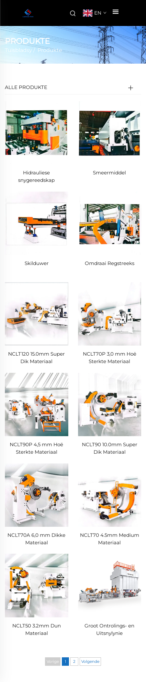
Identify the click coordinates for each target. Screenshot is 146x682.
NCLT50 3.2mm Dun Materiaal (36, 629)
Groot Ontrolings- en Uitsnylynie (109, 629)
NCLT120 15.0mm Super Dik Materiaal (36, 357)
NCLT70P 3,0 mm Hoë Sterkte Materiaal (109, 357)
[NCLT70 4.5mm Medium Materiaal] (109, 494)
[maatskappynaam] (28, 13)
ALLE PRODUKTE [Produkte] (26, 87)
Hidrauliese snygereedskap (36, 176)
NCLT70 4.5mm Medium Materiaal (109, 539)
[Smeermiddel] (109, 132)
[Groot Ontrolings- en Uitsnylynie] (109, 585)
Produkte (50, 50)
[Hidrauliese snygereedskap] (36, 132)
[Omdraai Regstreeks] (109, 223)
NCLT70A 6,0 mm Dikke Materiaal (36, 539)
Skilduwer (37, 263)
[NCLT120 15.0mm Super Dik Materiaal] (36, 313)
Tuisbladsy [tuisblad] (18, 50)
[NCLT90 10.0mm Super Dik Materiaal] (109, 404)
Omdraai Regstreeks (109, 263)
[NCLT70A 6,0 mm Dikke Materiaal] (36, 494)
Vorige (53, 661)
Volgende (90, 661)
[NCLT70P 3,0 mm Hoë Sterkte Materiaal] (109, 313)
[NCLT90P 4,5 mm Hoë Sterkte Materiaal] (36, 404)
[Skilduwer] (36, 223)
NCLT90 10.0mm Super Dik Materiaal (109, 448)
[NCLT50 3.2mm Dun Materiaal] (36, 585)
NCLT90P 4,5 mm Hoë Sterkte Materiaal (36, 448)
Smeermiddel (109, 173)
